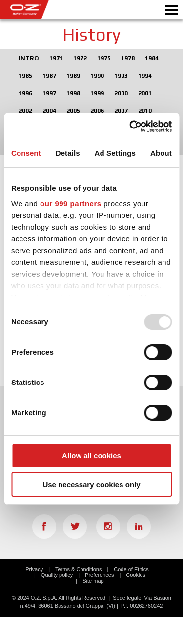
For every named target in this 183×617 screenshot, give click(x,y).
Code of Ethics (131, 569)
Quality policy (57, 575)
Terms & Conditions (78, 569)
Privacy (34, 569)
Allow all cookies (91, 455)
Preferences (99, 575)
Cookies (135, 575)
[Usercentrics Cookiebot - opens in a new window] (130, 126)
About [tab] (161, 153)
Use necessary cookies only (91, 484)
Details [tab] (68, 153)
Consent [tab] (26, 153)
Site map (92, 581)
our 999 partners (71, 203)
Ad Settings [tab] (115, 153)
